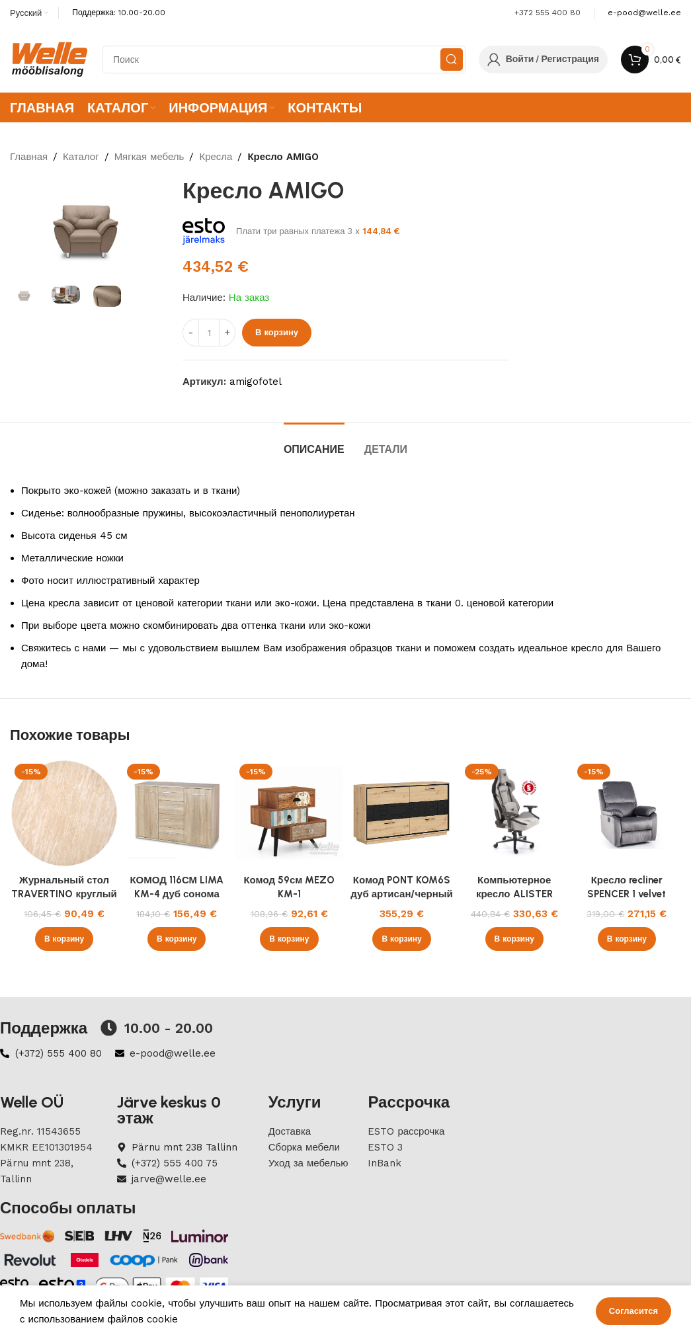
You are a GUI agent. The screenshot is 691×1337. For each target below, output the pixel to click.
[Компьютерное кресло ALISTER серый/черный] (514, 813)
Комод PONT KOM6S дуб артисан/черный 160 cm (401, 894)
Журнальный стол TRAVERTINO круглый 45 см (63, 894)
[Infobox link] (644, 13)
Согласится (633, 1311)
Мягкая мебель (149, 157)
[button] (64, 939)
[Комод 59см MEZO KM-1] (289, 813)
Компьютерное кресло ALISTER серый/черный (514, 894)
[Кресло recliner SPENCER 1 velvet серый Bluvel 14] (627, 813)
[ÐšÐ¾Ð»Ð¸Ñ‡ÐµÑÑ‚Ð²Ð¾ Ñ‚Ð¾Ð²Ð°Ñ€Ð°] (209, 332)
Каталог (81, 157)
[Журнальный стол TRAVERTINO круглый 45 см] (64, 813)
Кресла (215, 157)
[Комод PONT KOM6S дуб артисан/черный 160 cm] (401, 813)
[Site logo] (49, 59)
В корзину (276, 332)
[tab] (314, 443)
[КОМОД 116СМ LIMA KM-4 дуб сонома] (176, 813)
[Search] (284, 59)
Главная (29, 157)
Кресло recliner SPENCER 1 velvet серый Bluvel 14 (626, 894)
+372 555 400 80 (547, 12)
